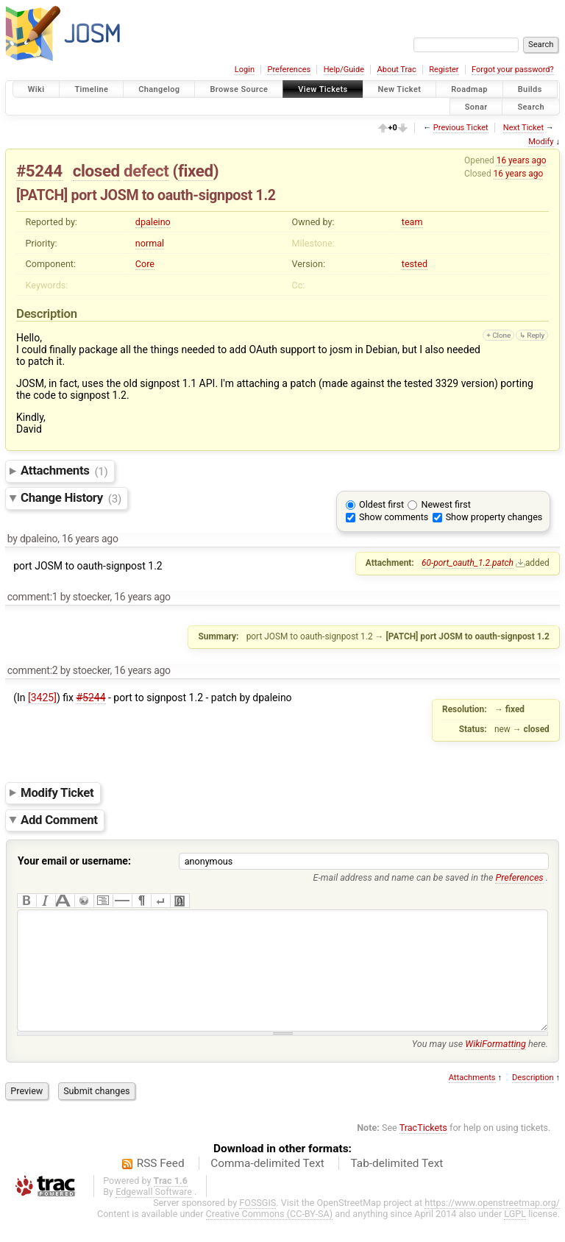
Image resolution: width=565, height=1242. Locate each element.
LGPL (515, 1235)
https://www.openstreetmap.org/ (492, 1224)
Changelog (159, 89)
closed (96, 170)
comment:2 (32, 670)
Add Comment (59, 819)
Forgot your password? (513, 69)
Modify (540, 141)
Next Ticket (523, 127)
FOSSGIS (257, 1224)
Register (443, 69)
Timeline (91, 89)
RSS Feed (161, 1185)
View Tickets (322, 89)
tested (414, 263)
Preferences (288, 69)
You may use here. (480, 1065)
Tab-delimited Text (396, 1185)
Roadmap (469, 89)
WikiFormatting (495, 1065)
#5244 (39, 170)
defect (146, 170)
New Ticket (400, 89)
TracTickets (423, 1149)
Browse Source (239, 89)
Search (530, 106)
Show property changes (494, 516)
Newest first (445, 504)
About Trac (396, 69)
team (412, 221)
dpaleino (153, 221)
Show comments (393, 516)
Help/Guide (344, 69)
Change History (71, 498)
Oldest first (381, 504)
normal (149, 243)
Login (245, 69)
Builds (530, 89)
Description (533, 1099)
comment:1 (32, 597)
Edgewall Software (154, 1213)
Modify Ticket (57, 792)
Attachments (64, 471)
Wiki (36, 89)
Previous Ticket (460, 127)
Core (144, 263)
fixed (195, 170)
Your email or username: (74, 861)
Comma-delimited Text (267, 1185)
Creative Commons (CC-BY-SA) (269, 1235)
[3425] (42, 697)
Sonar (476, 106)
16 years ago (522, 160)
